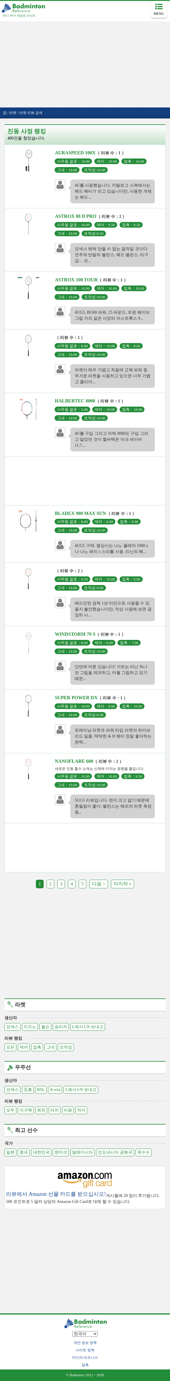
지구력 (26, 1110)
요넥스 (12, 1027)
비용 (68, 1110)
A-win (55, 1089)
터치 (54, 1110)
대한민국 (41, 1152)
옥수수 (143, 1152)
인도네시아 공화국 (115, 1152)
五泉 (28, 1089)
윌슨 (45, 1027)
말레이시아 (82, 1152)
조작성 (66, 1047)
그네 (50, 1047)
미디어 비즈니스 (85, 1357)
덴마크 (61, 1152)
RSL (41, 1089)
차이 (81, 1110)
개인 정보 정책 (85, 1343)
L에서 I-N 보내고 (87, 1027)
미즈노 (30, 1027)
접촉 (37, 1047)
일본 (10, 1152)
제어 (24, 1047)
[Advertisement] (85, 62)
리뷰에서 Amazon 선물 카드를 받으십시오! (56, 1194)
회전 (41, 1110)
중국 (24, 1152)
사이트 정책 (85, 1350)
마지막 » (122, 883)
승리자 (61, 1027)
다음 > (98, 883)
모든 (10, 1047)
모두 (10, 1110)
